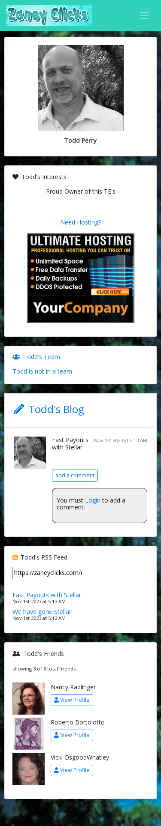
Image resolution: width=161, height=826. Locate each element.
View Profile (72, 699)
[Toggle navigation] (144, 15)
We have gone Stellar (41, 612)
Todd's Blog (56, 409)
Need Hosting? (80, 222)
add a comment (74, 475)
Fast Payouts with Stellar (70, 443)
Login (92, 500)
